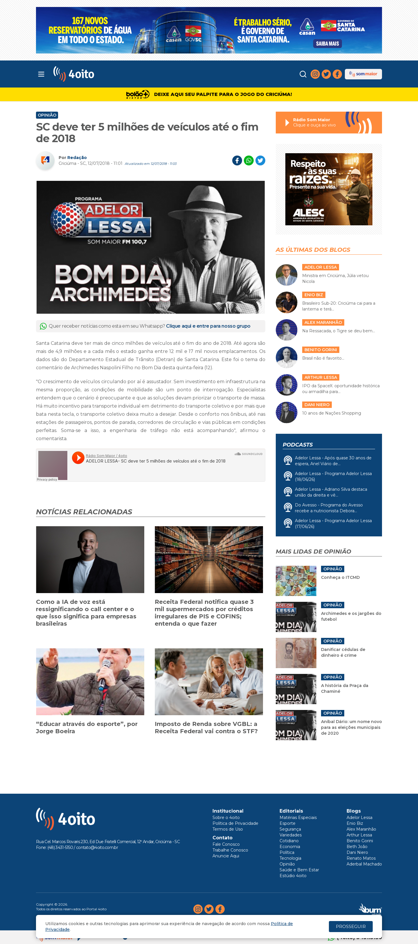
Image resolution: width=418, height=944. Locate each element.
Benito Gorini (360, 840)
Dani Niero (357, 852)
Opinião (47, 115)
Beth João (357, 846)
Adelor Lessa (359, 817)
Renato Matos (361, 858)
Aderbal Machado (364, 864)
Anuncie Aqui (225, 856)
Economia (290, 846)
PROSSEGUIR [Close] (351, 926)
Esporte (288, 823)
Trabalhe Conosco (230, 850)
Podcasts (298, 445)
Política (287, 852)
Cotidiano (289, 840)
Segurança (290, 829)
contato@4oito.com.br (97, 847)
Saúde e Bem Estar (299, 869)
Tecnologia (290, 858)
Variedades (291, 835)
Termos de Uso (227, 829)
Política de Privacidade (235, 823)
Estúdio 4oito (293, 875)
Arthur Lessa (359, 835)
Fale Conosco (226, 844)
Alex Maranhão (361, 829)
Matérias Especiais (298, 817)
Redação (77, 157)
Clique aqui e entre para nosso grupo (208, 326)
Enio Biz (355, 823)
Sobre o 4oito (226, 817)
